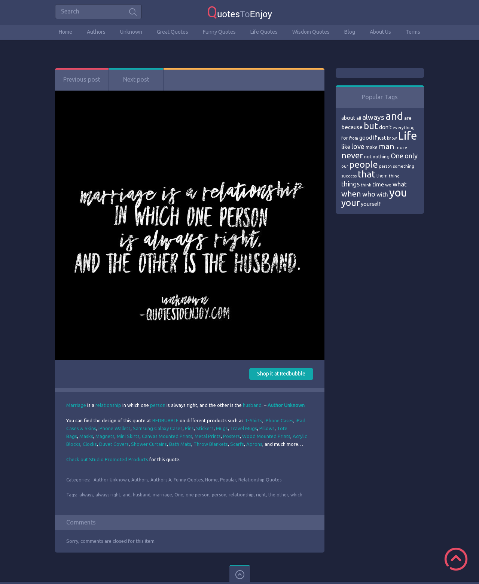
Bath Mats (180, 444)
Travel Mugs (243, 428)
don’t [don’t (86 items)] (385, 127)
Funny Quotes (219, 32)
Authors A (160, 479)
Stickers (205, 428)
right (261, 494)
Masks (86, 436)
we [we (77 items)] (388, 184)
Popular (228, 479)
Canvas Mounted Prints (167, 436)
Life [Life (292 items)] (407, 136)
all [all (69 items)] (358, 118)
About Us (380, 32)
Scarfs (237, 444)
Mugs (222, 428)
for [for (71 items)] (344, 138)
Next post (136, 79)
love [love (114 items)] (357, 146)
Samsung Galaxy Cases (158, 428)
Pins (189, 428)
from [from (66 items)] (353, 138)
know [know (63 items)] (392, 138)
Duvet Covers (114, 444)
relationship (108, 405)
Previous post (81, 79)
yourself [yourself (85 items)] (371, 204)
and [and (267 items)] (394, 116)
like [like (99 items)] (345, 146)
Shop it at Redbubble (281, 374)
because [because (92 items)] (352, 127)
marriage (162, 494)
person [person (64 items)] (385, 166)
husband (252, 405)
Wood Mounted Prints (266, 436)
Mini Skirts (128, 436)
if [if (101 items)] (375, 137)
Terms (413, 32)
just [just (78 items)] (382, 137)
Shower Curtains (149, 444)
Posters (231, 436)
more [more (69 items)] (401, 147)
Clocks (90, 444)
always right (107, 494)
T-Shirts (253, 420)
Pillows (267, 428)
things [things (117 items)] (350, 184)
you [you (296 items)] (398, 192)
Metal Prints (208, 436)
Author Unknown (111, 479)
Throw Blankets (210, 444)
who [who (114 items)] (368, 194)
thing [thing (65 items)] (394, 176)
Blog (349, 32)
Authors (96, 32)
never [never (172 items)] (352, 155)
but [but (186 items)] (371, 126)
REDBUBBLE (165, 420)
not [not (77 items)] (368, 156)
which (296, 494)
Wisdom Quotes (311, 32)
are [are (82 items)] (408, 118)
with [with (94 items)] (382, 194)
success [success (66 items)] (349, 176)
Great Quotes (172, 32)
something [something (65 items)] (403, 166)
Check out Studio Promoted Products (107, 459)
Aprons (254, 444)
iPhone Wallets (114, 428)
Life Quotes (264, 32)
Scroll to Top (456, 559)
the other (278, 494)
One (178, 494)
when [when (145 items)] (351, 193)
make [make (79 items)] (372, 147)
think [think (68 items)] (366, 184)
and (127, 494)
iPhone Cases (279, 420)
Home (65, 32)
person (157, 405)
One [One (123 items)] (397, 156)
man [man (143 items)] (386, 146)
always (86, 494)
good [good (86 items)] (365, 138)
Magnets (105, 436)
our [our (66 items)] (344, 166)
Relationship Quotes (259, 479)
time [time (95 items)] (378, 184)
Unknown (131, 32)
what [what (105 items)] (400, 184)
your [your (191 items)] (350, 203)
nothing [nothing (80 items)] (381, 156)
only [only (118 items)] (411, 155)
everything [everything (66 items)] (404, 127)
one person (198, 494)
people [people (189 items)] (363, 164)
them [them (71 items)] (382, 175)
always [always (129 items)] (373, 117)
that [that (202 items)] (366, 174)
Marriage (76, 405)
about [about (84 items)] (348, 118)
